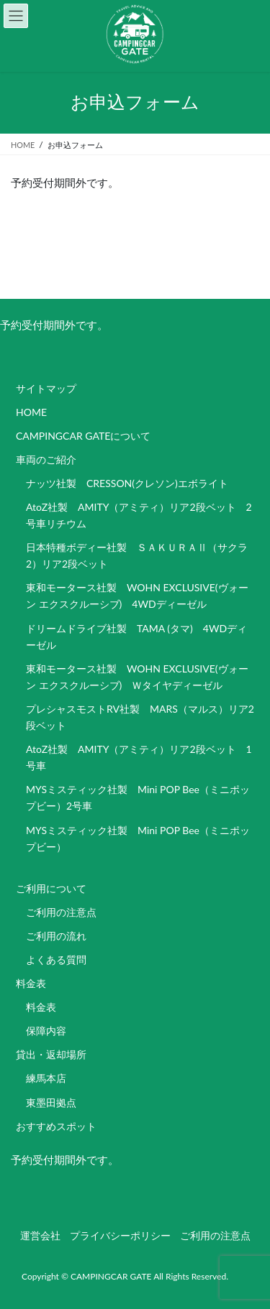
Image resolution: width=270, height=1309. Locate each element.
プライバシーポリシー (120, 1235)
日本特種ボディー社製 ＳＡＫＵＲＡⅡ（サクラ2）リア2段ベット (137, 555)
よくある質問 (56, 959)
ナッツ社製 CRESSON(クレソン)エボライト (127, 483)
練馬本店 (46, 1078)
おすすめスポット (56, 1126)
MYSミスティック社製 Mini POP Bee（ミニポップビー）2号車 (138, 797)
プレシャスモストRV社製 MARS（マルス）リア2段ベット (140, 717)
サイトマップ (46, 388)
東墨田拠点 (51, 1102)
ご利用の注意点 (61, 912)
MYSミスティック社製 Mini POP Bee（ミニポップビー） (138, 838)
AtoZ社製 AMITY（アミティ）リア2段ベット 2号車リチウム (139, 515)
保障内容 (46, 1030)
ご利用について (51, 888)
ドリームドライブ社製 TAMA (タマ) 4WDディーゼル (136, 636)
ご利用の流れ (56, 936)
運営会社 (40, 1235)
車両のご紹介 (46, 459)
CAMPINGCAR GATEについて (83, 436)
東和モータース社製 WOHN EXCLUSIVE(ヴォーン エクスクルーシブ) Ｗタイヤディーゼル (137, 676)
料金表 (31, 983)
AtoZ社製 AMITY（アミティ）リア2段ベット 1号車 (139, 757)
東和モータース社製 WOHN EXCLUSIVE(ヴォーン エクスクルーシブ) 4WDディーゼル (137, 595)
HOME (31, 412)
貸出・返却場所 (51, 1054)
